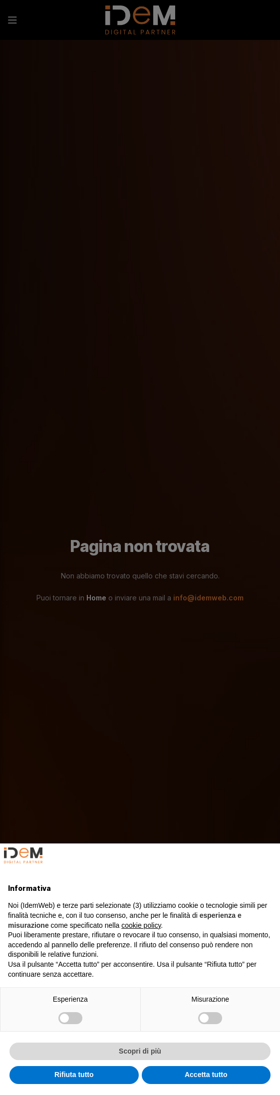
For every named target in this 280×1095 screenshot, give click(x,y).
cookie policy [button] (141, 925)
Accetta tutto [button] (206, 1075)
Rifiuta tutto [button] (74, 1075)
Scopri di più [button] (140, 1051)
